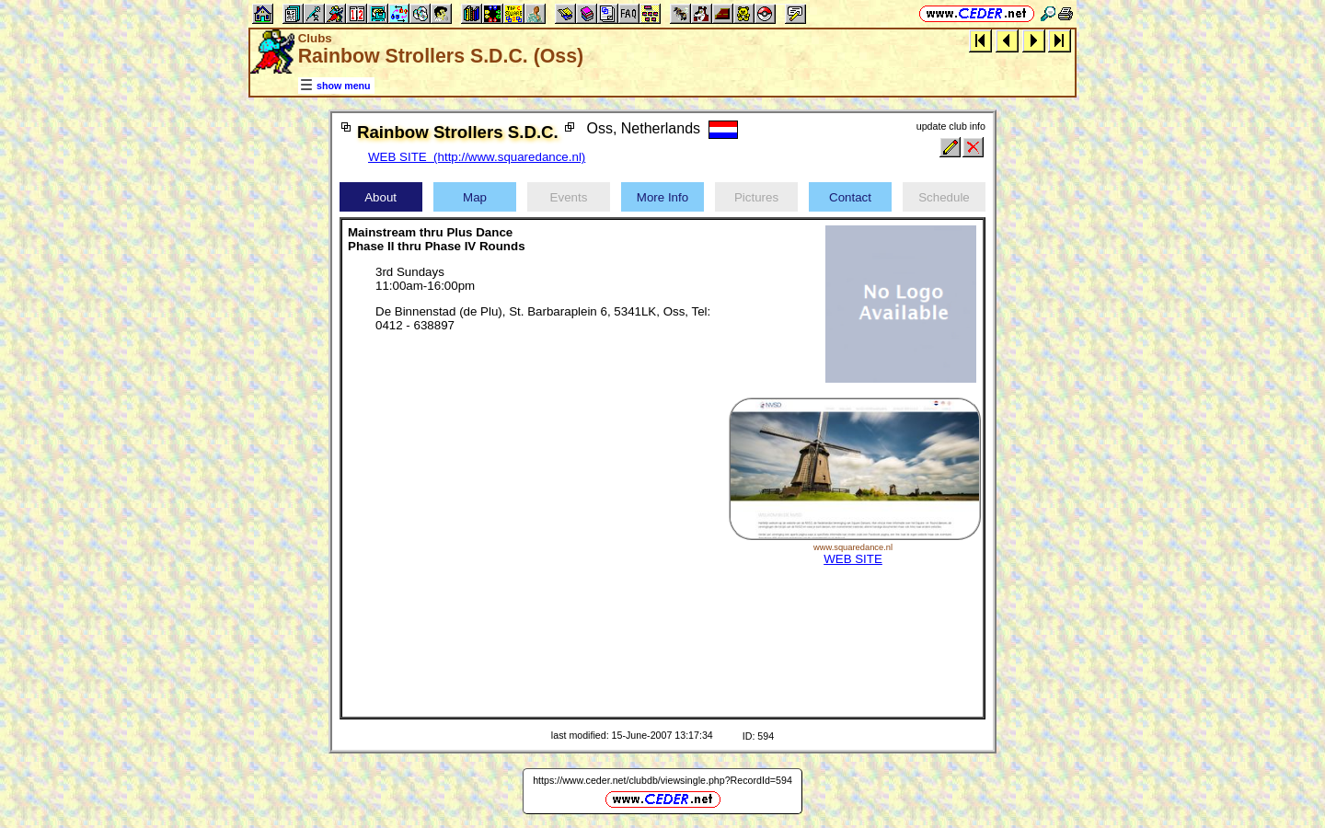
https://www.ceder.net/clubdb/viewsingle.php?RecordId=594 (662, 780)
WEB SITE (853, 559)
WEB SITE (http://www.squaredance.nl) (476, 157)
